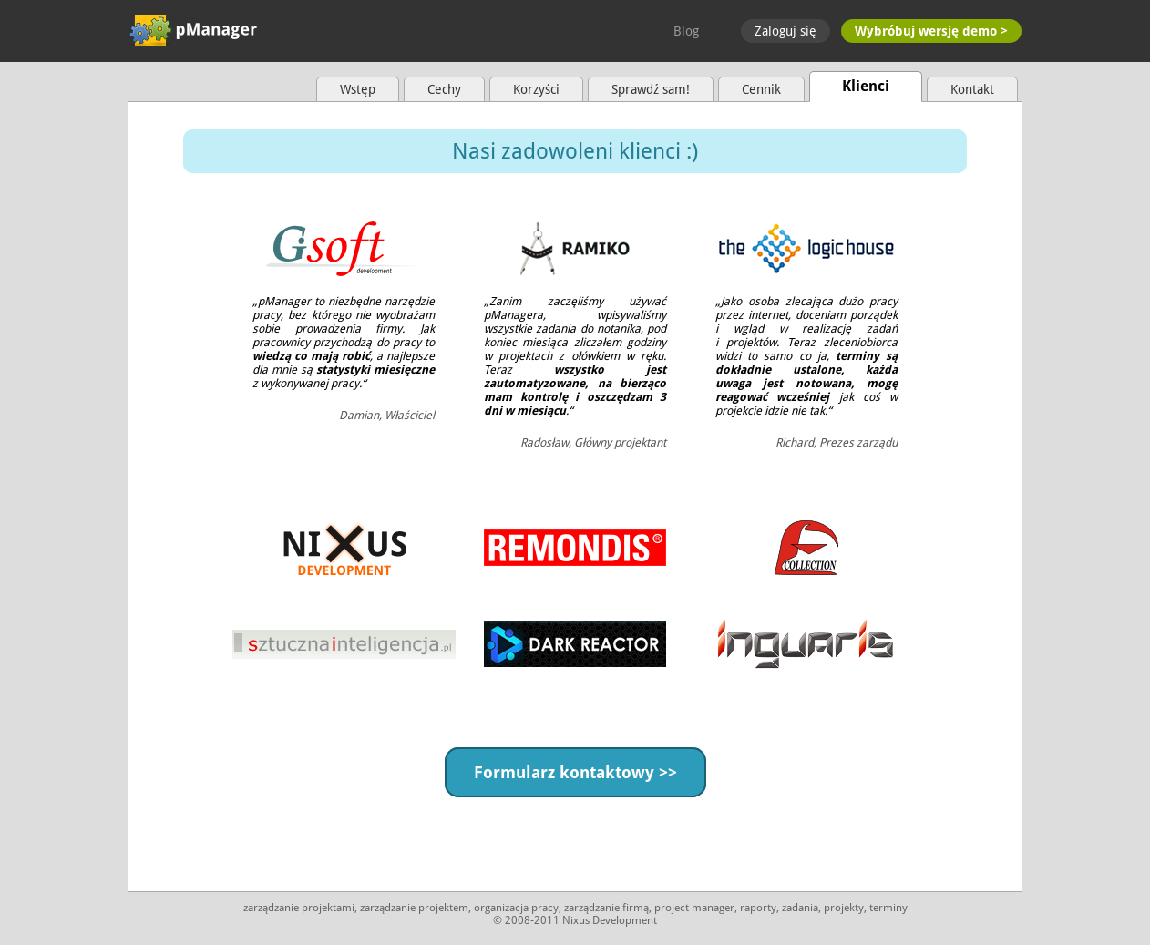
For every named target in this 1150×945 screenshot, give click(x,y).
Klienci (865, 86)
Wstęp (357, 89)
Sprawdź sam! (650, 89)
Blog (686, 31)
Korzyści (536, 89)
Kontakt (972, 89)
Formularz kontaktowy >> (575, 772)
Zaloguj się (785, 31)
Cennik (761, 89)
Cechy (444, 89)
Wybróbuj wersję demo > (931, 31)
